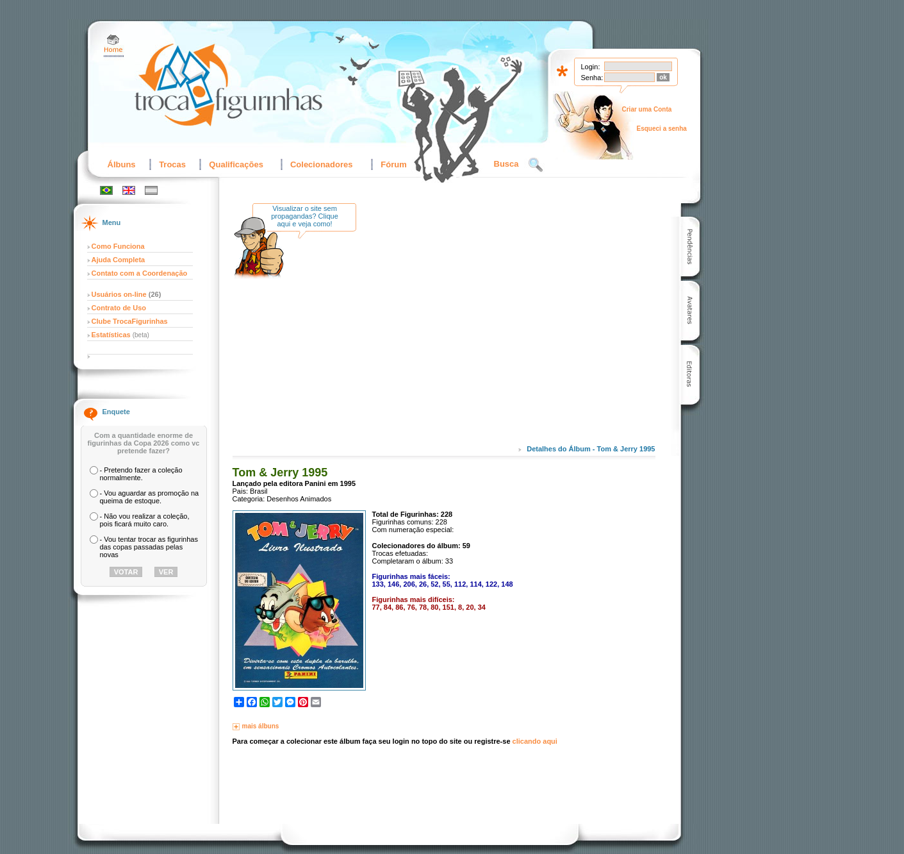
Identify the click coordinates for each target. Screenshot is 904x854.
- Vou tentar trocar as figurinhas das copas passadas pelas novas (149, 546)
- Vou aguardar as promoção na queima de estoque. (149, 497)
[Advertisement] (473, 333)
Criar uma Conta (647, 109)
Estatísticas (112, 335)
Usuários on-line (119, 294)
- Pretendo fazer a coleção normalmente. (141, 473)
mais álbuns (260, 726)
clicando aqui (535, 741)
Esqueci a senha (662, 128)
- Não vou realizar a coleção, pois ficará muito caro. (145, 520)
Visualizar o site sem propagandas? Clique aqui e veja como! (304, 216)
